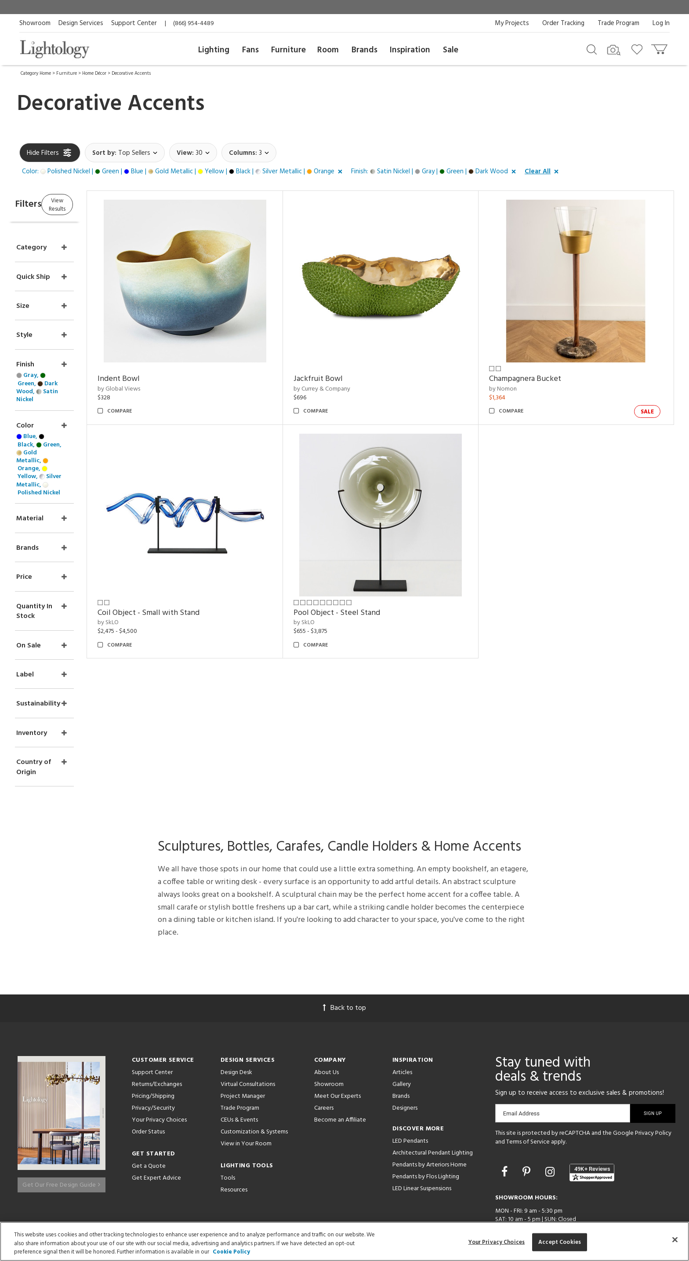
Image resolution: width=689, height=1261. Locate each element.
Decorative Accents (131, 73)
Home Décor (94, 73)
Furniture (288, 50)
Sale (450, 50)
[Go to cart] (660, 47)
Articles (402, 1013)
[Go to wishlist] (638, 49)
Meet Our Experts (337, 1036)
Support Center (134, 23)
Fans (250, 50)
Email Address (521, 1053)
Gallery (401, 1025)
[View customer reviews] (591, 1113)
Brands (364, 50)
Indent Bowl (161, 379)
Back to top (344, 948)
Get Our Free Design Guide (61, 1120)
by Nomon (517, 389)
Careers (324, 1048)
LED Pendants (410, 1081)
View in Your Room (246, 1084)
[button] (183, 172)
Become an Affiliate (340, 1060)
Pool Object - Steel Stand (365, 613)
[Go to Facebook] (505, 1113)
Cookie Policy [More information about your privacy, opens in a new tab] (231, 1252)
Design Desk (236, 1013)
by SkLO (150, 623)
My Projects (512, 23)
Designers (404, 1048)
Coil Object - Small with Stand (191, 613)
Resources (234, 1130)
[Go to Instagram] (551, 1113)
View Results (93, 204)
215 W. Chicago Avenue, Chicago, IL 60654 (554, 1190)
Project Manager (243, 1036)
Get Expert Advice (156, 1118)
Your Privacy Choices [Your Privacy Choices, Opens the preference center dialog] (496, 1241)
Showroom (35, 23)
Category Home (36, 73)
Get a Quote (149, 1106)
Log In (661, 23)
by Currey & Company (350, 389)
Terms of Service (528, 1082)
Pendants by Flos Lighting (425, 1117)
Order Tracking (563, 23)
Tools (228, 1118)
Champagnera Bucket (539, 379)
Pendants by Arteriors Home (429, 1105)
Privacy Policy (653, 1073)
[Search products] (592, 49)
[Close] (675, 1239)
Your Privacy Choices (159, 1060)
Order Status (148, 1072)
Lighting (213, 50)
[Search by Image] (613, 50)
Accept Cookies (559, 1241)
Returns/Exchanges (157, 1025)
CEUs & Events (239, 1060)
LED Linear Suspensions (421, 1129)
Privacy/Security (153, 1048)
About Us (326, 1013)
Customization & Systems (254, 1072)
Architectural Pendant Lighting (432, 1093)
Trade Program (618, 23)
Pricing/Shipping (153, 1036)
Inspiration (410, 50)
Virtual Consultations (248, 1025)
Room (328, 50)
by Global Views (161, 389)
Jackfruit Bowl (346, 379)
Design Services (80, 23)
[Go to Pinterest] (527, 1113)
